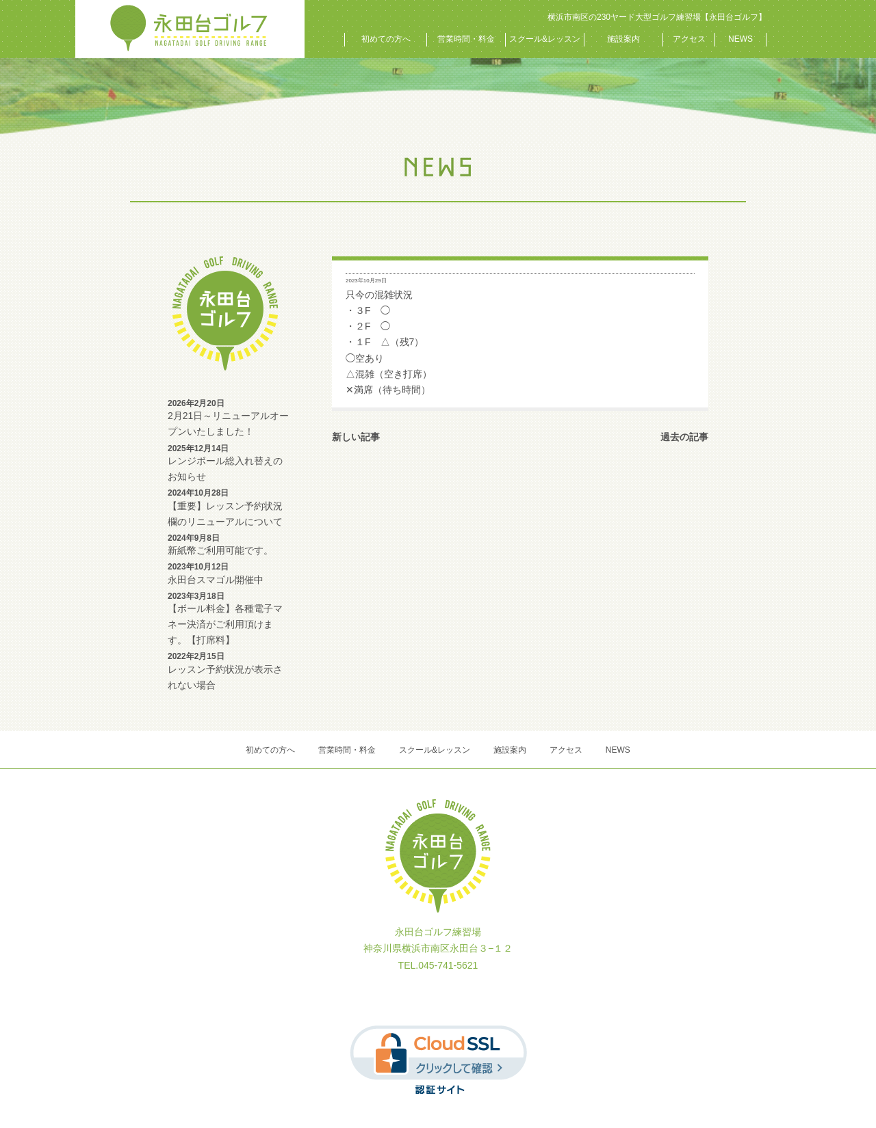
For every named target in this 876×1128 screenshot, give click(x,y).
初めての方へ (386, 39)
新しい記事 (356, 436)
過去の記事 (684, 436)
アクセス (689, 39)
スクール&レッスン (544, 39)
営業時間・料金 (466, 39)
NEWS (740, 39)
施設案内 (623, 39)
